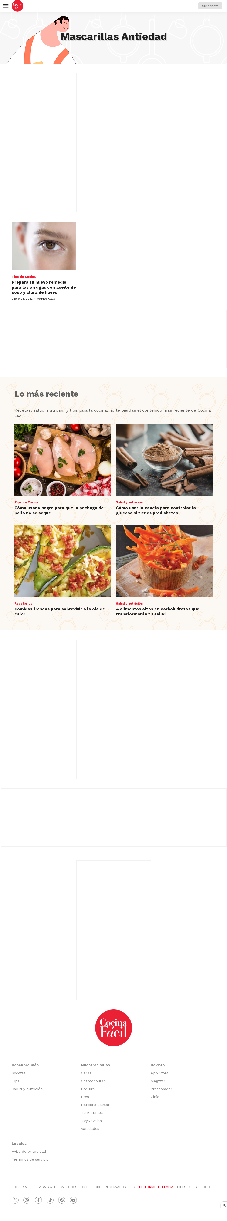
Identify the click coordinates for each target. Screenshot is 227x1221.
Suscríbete (210, 6)
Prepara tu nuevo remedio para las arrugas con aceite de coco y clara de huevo (44, 287)
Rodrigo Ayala (45, 298)
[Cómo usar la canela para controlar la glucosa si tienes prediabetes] (164, 460)
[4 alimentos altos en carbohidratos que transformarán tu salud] (164, 561)
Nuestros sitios (95, 1065)
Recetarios (23, 603)
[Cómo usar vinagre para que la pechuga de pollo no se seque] (62, 460)
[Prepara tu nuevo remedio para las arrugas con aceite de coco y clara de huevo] (44, 246)
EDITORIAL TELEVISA (156, 1187)
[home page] (17, 6)
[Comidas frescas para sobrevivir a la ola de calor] (62, 561)
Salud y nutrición (129, 502)
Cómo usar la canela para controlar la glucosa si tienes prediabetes (156, 510)
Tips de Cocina (24, 276)
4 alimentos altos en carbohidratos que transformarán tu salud (157, 611)
